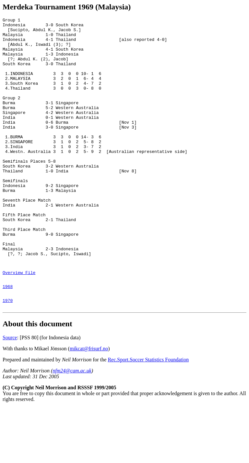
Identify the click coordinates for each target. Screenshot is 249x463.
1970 (8, 355)
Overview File (19, 323)
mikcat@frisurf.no (89, 404)
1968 (8, 339)
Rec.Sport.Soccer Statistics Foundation (148, 415)
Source (10, 393)
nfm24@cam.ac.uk (72, 426)
